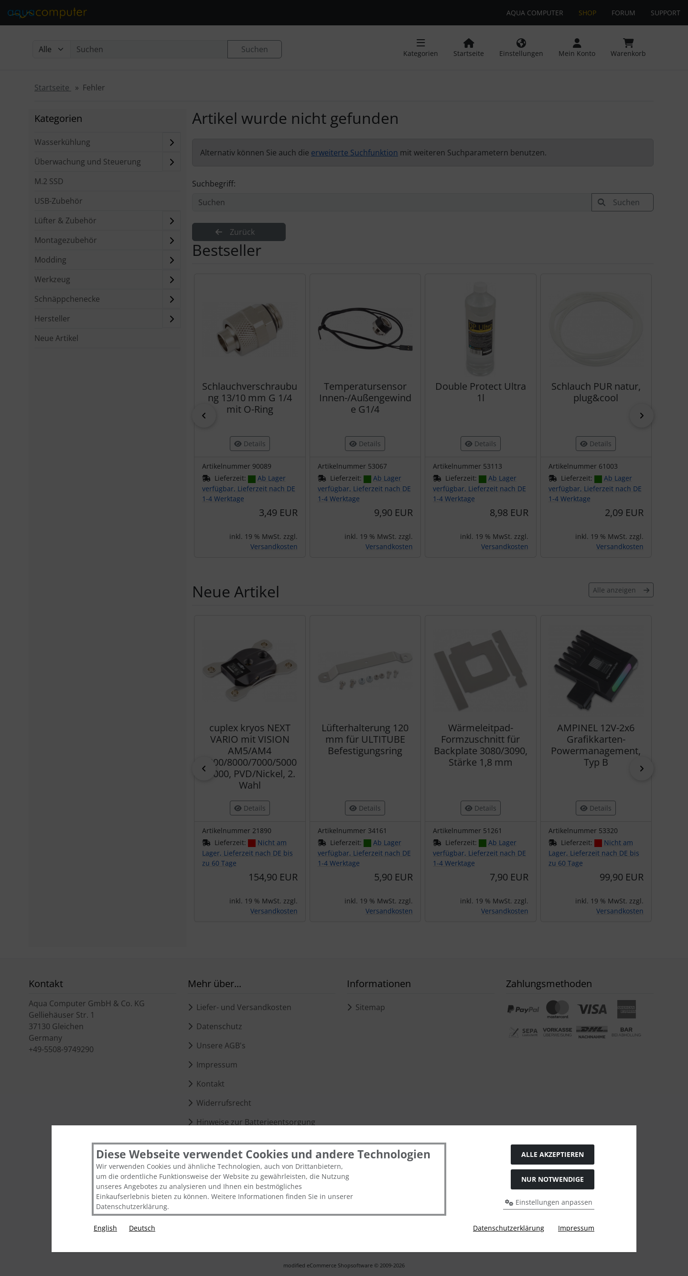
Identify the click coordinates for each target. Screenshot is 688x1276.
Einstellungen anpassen (548, 1202)
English (105, 1227)
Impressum (576, 1227)
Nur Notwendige (552, 1179)
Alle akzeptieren (552, 1154)
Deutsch (142, 1227)
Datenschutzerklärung (508, 1227)
